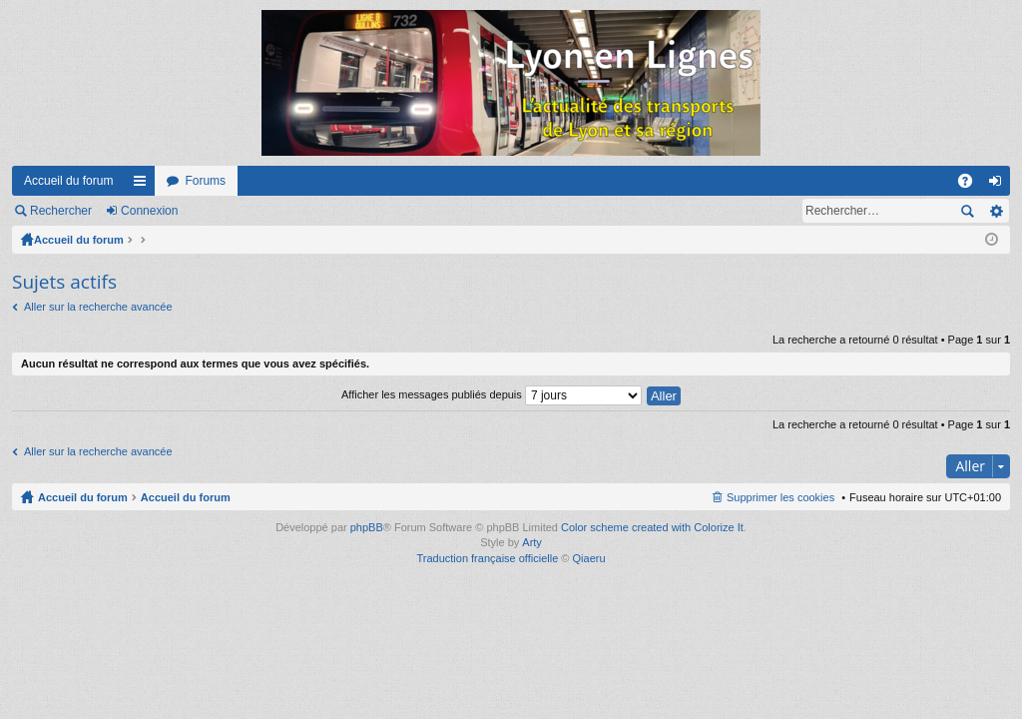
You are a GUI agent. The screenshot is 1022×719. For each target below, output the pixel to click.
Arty (532, 542)
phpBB (366, 527)
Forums (205, 181)
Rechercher (61, 211)
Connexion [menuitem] (999, 185)
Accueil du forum (68, 181)
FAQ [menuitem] (971, 185)
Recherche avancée (995, 211)
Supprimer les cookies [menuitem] (780, 497)
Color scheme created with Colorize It (652, 527)
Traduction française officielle (487, 558)
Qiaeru (589, 558)
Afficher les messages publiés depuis (491, 394)
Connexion (149, 211)
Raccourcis (144, 185)
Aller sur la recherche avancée (98, 307)
